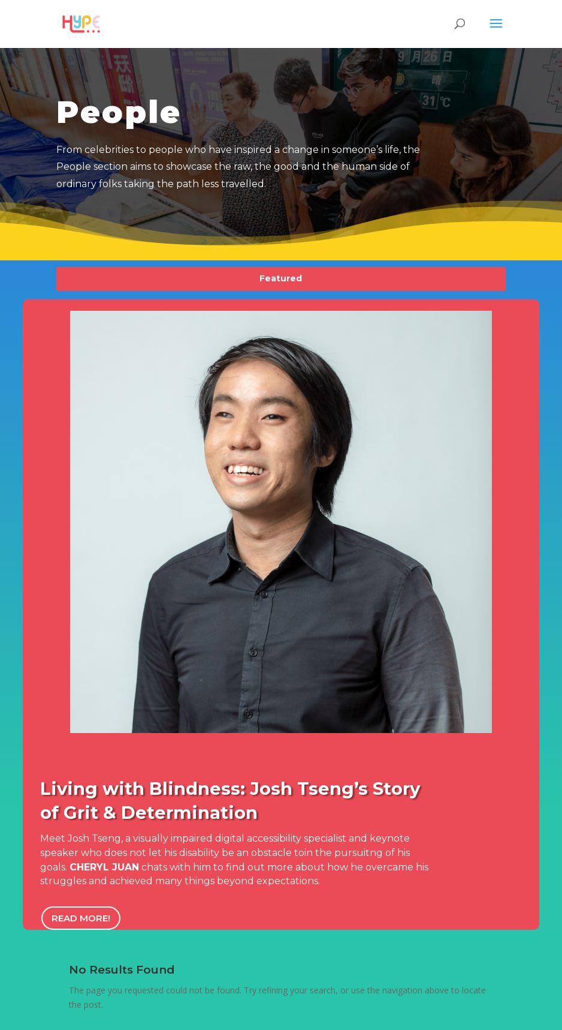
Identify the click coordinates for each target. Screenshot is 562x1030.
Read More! (81, 918)
